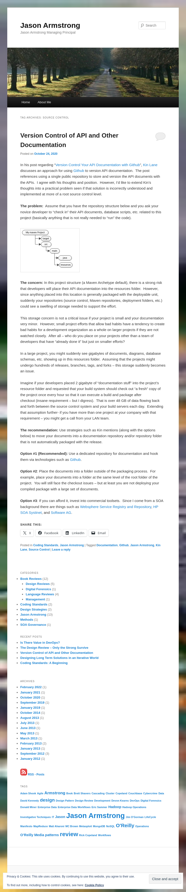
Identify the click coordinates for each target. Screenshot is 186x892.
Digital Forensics (38, 589)
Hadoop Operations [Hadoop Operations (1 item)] (134, 807)
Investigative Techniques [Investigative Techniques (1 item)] (35, 817)
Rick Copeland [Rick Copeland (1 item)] (88, 835)
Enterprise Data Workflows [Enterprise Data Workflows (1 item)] (74, 807)
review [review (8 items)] (69, 834)
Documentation (106, 545)
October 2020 (30, 697)
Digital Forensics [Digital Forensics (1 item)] (150, 800)
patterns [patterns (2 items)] (52, 835)
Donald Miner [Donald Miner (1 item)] (28, 807)
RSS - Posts (32, 774)
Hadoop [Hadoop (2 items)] (114, 807)
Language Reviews (40, 594)
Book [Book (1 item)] (69, 793)
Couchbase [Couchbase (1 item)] (135, 793)
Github (78, 171)
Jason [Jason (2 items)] (60, 817)
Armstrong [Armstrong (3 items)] (54, 793)
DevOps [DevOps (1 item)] (135, 800)
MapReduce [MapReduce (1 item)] (40, 826)
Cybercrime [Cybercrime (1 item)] (150, 793)
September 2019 (32, 702)
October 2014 (30, 713)
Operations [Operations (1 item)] (142, 826)
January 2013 (30, 748)
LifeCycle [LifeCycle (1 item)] (150, 817)
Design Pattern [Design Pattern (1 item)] (65, 800)
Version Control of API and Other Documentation (56, 653)
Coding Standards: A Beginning (44, 663)
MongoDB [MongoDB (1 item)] (99, 826)
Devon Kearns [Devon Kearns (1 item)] (120, 800)
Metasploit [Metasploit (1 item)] (85, 826)
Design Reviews (38, 584)
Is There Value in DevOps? (40, 642)
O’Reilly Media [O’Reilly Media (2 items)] (32, 835)
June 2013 (28, 728)
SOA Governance (33, 625)
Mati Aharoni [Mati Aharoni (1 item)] (56, 826)
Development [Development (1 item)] (102, 800)
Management (35, 599)
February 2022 (31, 687)
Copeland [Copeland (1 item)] (121, 793)
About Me (44, 102)
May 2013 (27, 733)
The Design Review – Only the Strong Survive (54, 647)
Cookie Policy (94, 885)
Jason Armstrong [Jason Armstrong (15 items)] (95, 815)
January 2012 (30, 758)
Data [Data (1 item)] (161, 793)
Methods (26, 619)
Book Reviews (31, 579)
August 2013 (29, 718)
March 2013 (29, 738)
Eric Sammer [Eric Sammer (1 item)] (99, 807)
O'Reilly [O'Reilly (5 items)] (125, 825)
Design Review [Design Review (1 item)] (84, 800)
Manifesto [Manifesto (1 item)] (26, 826)
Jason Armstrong (50, 25)
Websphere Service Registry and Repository (115, 507)
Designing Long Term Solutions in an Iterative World (59, 658)
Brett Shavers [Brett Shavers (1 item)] (82, 793)
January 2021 (30, 692)
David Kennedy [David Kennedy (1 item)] (29, 800)
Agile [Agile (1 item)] (40, 793)
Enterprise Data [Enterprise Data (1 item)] (47, 807)
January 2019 (30, 707)
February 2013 (31, 743)
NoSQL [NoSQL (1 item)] (110, 826)
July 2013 (27, 723)
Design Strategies (33, 609)
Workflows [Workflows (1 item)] (104, 835)
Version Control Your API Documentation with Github (97, 165)
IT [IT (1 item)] (53, 817)
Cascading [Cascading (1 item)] (98, 793)
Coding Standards (45, 545)
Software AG (61, 512)
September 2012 (32, 753)
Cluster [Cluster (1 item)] (110, 793)
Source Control (39, 549)
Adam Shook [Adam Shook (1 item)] (28, 793)
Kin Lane (150, 165)
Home (26, 102)
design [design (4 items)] (47, 800)
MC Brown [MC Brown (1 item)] (71, 826)
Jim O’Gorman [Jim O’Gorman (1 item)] (134, 817)
